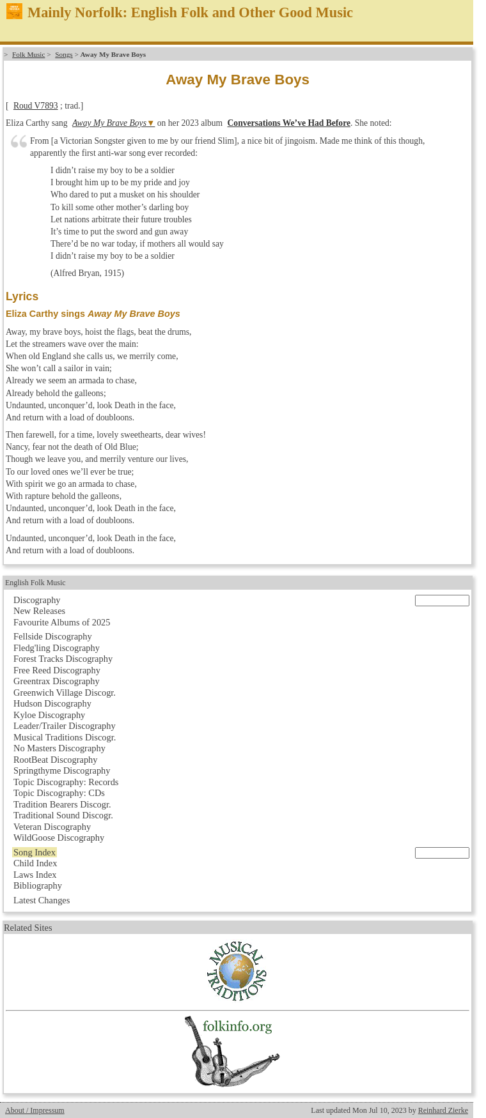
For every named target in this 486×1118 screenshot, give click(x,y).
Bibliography (37, 885)
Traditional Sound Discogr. (63, 815)
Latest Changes (41, 900)
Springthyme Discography (61, 770)
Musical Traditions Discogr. (64, 737)
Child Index (35, 863)
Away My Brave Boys (109, 123)
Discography (37, 600)
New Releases (39, 611)
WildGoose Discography (58, 837)
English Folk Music (35, 582)
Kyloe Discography (49, 715)
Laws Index (35, 874)
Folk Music (28, 54)
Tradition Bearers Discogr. (62, 804)
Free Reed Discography (56, 670)
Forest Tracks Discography (63, 659)
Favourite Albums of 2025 (62, 622)
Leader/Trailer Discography (64, 726)
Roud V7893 (35, 106)
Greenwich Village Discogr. (64, 692)
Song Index (34, 852)
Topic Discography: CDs (59, 793)
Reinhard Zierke (443, 1110)
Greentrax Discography (56, 681)
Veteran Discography (52, 827)
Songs (63, 54)
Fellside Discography (52, 636)
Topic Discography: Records (65, 782)
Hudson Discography (52, 703)
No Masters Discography (59, 748)
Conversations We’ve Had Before (289, 123)
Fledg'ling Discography (56, 648)
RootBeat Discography (55, 759)
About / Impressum (35, 1110)
